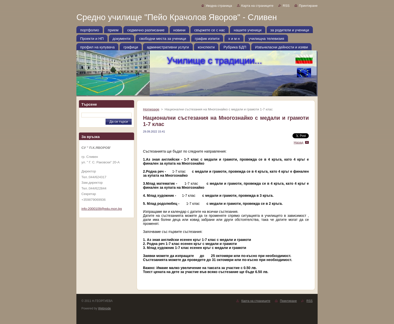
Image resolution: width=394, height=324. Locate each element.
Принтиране (308, 6)
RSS (286, 6)
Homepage (151, 109)
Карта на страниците (257, 6)
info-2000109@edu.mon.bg (101, 209)
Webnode (104, 308)
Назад (298, 142)
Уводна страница (219, 6)
